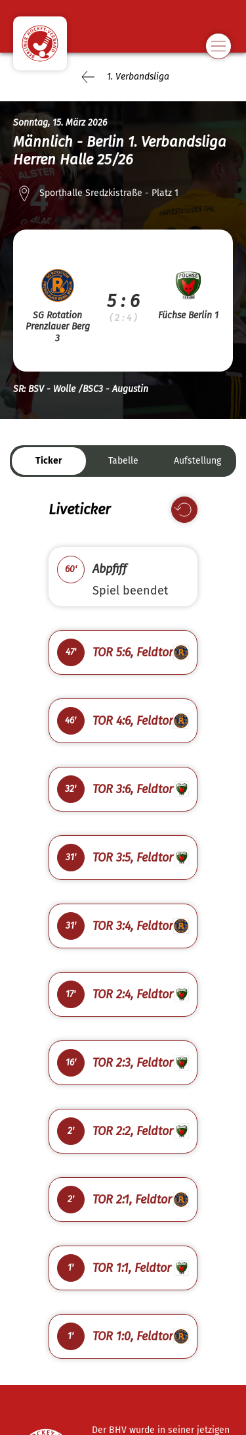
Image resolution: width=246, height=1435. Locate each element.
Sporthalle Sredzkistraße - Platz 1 (108, 193)
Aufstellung (197, 460)
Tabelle (123, 460)
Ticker (48, 460)
